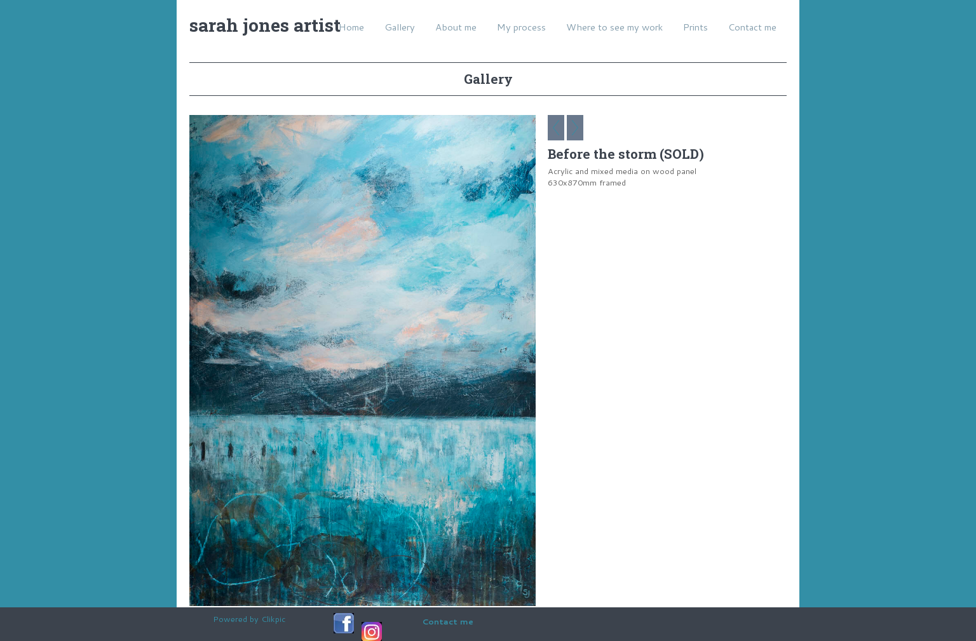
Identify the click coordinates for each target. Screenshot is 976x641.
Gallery (399, 27)
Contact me (752, 27)
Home (351, 27)
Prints (695, 27)
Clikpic (273, 618)
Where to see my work (614, 27)
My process (521, 27)
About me (456, 27)
